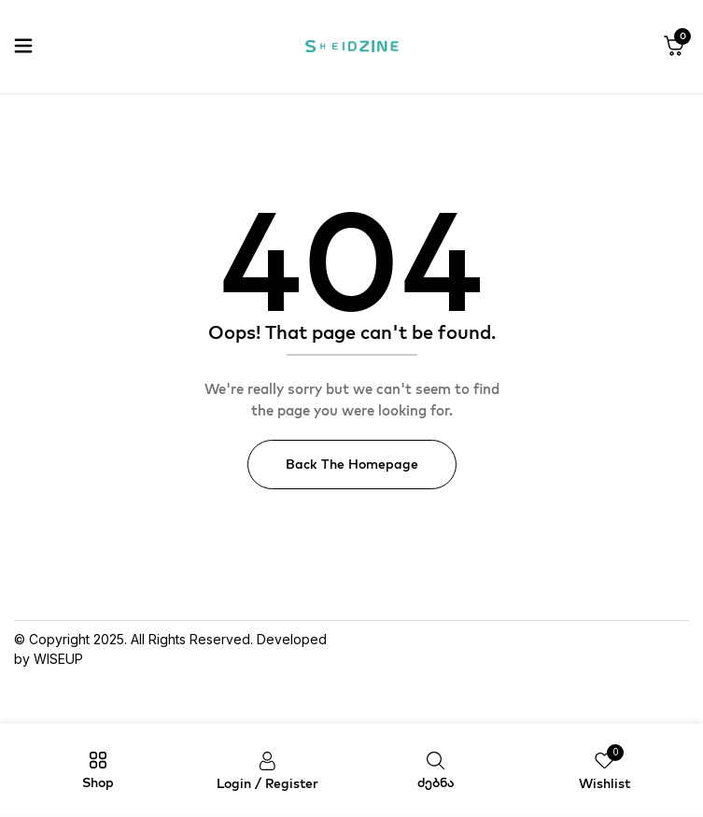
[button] (674, 46)
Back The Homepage (352, 464)
